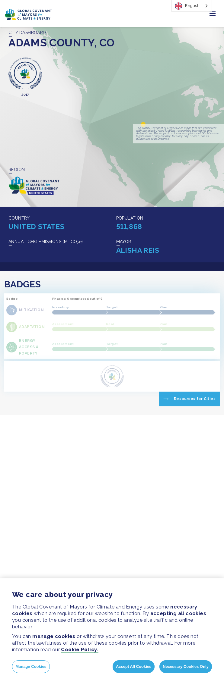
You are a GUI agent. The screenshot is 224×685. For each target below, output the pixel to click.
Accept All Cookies (133, 666)
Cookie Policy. (79, 649)
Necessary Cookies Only (186, 666)
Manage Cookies (30, 666)
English (187, 6)
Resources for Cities (195, 399)
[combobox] (191, 6)
